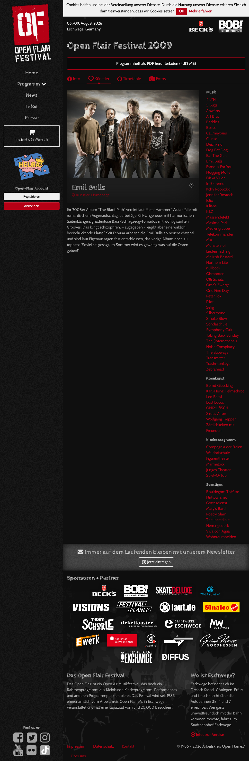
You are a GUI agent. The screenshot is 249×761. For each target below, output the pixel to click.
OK (181, 11)
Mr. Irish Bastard (219, 257)
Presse (32, 118)
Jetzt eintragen (156, 562)
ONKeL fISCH (217, 408)
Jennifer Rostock (219, 194)
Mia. (209, 240)
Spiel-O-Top (216, 475)
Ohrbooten (215, 273)
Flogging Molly (218, 172)
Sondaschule (216, 324)
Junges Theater (218, 469)
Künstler (98, 78)
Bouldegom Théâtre (222, 491)
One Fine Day (217, 290)
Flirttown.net (216, 497)
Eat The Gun (216, 155)
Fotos (157, 78)
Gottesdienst (216, 503)
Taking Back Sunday (222, 335)
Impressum (76, 746)
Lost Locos (215, 402)
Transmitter (215, 358)
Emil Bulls (214, 161)
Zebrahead (215, 369)
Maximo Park (217, 222)
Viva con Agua (218, 531)
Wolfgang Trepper (221, 419)
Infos (31, 106)
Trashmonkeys (218, 363)
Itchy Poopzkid (218, 189)
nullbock (213, 268)
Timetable (129, 78)
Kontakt (128, 746)
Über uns (78, 756)
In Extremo (215, 183)
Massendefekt (217, 217)
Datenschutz (103, 746)
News (31, 95)
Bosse (211, 127)
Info (73, 78)
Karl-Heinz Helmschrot (225, 391)
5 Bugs (211, 105)
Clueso (211, 138)
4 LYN (211, 99)
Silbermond (215, 313)
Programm (31, 84)
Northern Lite (217, 262)
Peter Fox (214, 296)
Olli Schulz (215, 279)
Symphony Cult (219, 329)
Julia (209, 200)
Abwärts (213, 110)
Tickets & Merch (31, 136)
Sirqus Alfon (216, 413)
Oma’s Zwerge (218, 285)
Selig (210, 307)
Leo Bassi (214, 396)
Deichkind (214, 144)
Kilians (211, 206)
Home (31, 73)
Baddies (212, 122)
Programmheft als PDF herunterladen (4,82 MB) (156, 63)
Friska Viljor (215, 178)
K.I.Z (209, 211)
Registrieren (31, 196)
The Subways (217, 352)
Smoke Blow (216, 318)
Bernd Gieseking (219, 385)
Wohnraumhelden (221, 536)
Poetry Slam (216, 514)
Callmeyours (216, 133)
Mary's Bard (216, 508)
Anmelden (31, 206)
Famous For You (219, 166)
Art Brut (212, 116)
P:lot (209, 301)
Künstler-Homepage (90, 195)
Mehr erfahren (200, 11)
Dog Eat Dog (217, 150)
